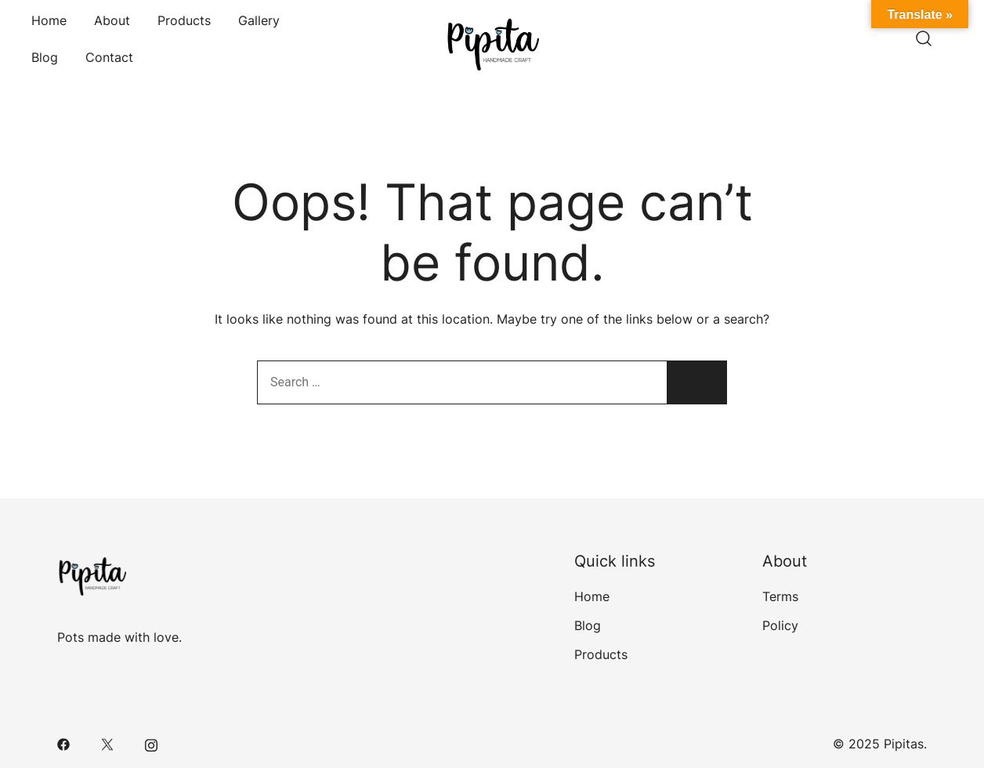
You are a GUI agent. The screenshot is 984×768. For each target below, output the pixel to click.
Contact (109, 57)
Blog (44, 57)
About (112, 20)
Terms (780, 596)
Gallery (259, 20)
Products (184, 20)
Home (49, 20)
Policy (780, 625)
